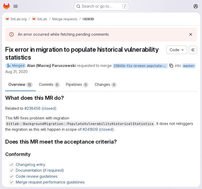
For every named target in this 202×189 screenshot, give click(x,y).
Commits (49, 84)
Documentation (29, 170)
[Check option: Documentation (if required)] (11, 170)
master (188, 66)
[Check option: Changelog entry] (11, 164)
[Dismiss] (190, 34)
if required (53, 170)
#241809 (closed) (98, 129)
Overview (20, 84)
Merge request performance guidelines (50, 182)
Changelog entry (30, 164)
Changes (106, 84)
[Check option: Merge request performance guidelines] (11, 182)
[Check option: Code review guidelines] (11, 176)
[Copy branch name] (171, 65)
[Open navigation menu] (15, 6)
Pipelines (77, 84)
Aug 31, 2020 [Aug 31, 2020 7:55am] (16, 71)
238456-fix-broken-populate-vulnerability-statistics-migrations (141, 66)
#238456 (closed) (40, 108)
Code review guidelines (37, 176)
